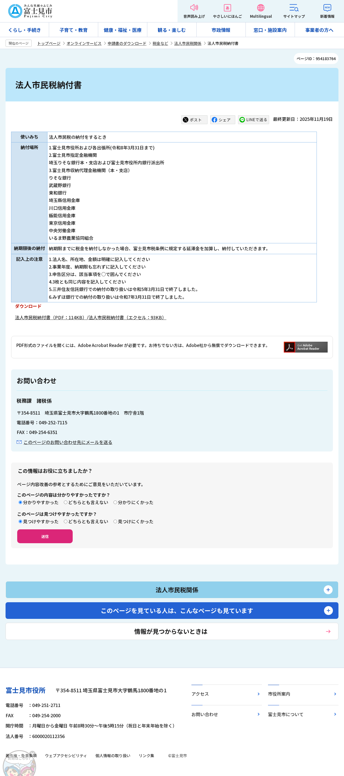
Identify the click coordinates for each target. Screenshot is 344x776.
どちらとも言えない (88, 502)
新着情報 (327, 16)
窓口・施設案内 (270, 29)
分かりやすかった (41, 502)
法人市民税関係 (187, 43)
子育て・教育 (73, 29)
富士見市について (285, 714)
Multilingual (261, 16)
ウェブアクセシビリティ (66, 755)
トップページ (48, 43)
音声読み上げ (194, 16)
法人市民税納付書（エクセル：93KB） (127, 317)
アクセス (200, 693)
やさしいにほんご (227, 16)
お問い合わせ (204, 714)
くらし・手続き (24, 29)
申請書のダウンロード (127, 43)
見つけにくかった (135, 521)
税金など (160, 43)
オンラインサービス (84, 43)
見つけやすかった (41, 521)
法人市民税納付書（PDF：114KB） (51, 317)
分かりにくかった (135, 502)
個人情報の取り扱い (112, 755)
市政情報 (221, 29)
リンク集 (146, 755)
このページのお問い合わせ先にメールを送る (68, 442)
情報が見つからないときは (171, 631)
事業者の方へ (319, 29)
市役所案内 (279, 693)
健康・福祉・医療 (122, 29)
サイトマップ (294, 16)
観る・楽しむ (172, 29)
